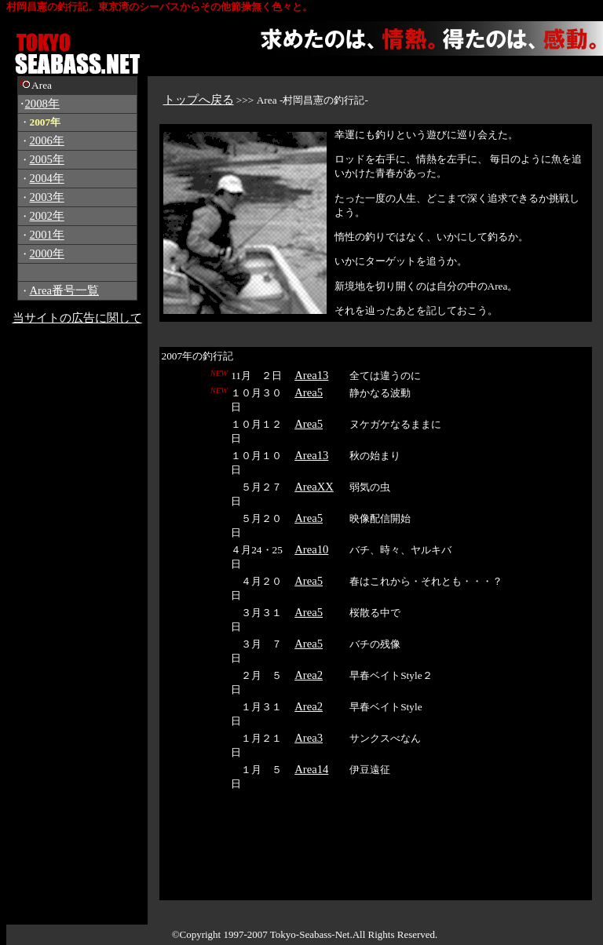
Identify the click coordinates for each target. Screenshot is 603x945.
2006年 (47, 140)
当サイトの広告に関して (77, 318)
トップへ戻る (198, 99)
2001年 (47, 234)
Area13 (311, 375)
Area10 (311, 549)
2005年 (47, 159)
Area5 (308, 392)
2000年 (47, 253)
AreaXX (314, 486)
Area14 (311, 769)
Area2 (308, 675)
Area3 (308, 738)
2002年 (47, 216)
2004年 (47, 178)
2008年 (42, 103)
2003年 (47, 197)
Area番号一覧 (64, 290)
